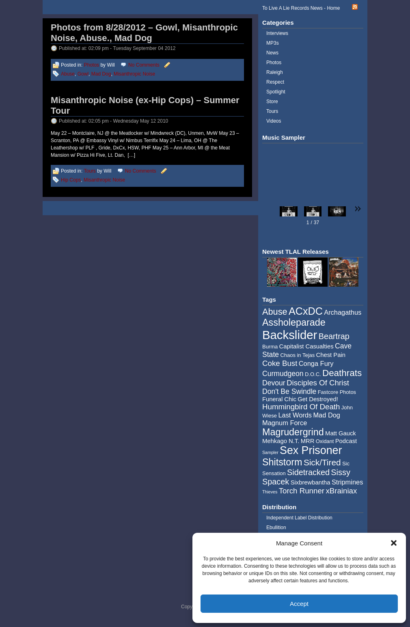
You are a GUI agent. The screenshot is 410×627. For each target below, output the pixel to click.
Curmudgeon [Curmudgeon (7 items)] (283, 374)
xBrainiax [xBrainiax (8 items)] (341, 490)
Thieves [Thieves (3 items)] (269, 491)
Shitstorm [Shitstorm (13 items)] (282, 462)
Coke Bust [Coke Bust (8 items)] (279, 363)
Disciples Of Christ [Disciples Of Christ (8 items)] (318, 382)
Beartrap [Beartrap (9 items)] (334, 336)
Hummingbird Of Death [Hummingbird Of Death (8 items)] (301, 406)
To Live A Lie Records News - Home (301, 8)
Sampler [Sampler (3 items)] (270, 452)
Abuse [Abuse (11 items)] (274, 312)
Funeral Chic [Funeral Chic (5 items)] (279, 399)
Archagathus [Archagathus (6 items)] (342, 312)
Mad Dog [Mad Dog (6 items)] (326, 415)
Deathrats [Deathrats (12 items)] (342, 373)
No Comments (144, 65)
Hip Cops (71, 180)
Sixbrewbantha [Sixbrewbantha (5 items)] (310, 482)
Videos (273, 121)
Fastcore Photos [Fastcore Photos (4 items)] (337, 392)
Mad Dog (101, 74)
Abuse (68, 74)
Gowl (83, 74)
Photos (91, 65)
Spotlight (275, 92)
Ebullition (276, 527)
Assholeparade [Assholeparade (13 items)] (294, 322)
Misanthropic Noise (134, 74)
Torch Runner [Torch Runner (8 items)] (301, 490)
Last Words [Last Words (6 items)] (295, 415)
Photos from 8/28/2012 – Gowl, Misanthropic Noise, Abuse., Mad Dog (144, 32)
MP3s (272, 43)
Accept (299, 603)
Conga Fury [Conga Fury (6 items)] (316, 363)
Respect (275, 82)
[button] (394, 543)
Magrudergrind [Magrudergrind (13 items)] (293, 432)
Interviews (277, 33)
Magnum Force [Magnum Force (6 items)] (284, 422)
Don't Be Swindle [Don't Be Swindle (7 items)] (289, 391)
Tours (89, 171)
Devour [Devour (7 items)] (273, 383)
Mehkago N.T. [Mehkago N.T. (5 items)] (280, 441)
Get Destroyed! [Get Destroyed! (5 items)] (318, 399)
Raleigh (274, 72)
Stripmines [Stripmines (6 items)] (347, 482)
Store (272, 101)
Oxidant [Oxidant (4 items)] (325, 441)
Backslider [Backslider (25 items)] (289, 335)
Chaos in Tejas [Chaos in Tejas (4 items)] (297, 355)
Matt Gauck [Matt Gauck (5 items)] (340, 433)
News (272, 53)
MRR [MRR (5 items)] (308, 441)
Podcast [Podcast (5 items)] (346, 441)
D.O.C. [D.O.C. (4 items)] (313, 374)
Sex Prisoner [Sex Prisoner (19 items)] (311, 450)
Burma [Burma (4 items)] (270, 347)
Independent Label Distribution (299, 518)
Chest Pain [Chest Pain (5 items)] (330, 355)
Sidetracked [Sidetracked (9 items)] (308, 472)
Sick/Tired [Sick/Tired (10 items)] (322, 462)
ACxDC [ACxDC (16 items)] (306, 311)
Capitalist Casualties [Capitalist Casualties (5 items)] (306, 346)
